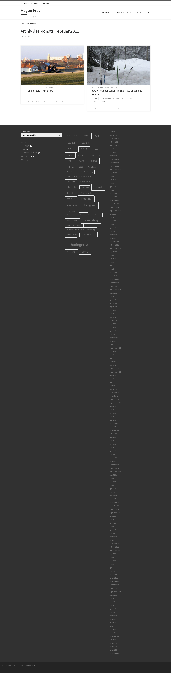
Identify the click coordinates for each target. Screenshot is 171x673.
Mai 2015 (112, 448)
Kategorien (25, 131)
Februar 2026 (114, 135)
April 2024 (113, 187)
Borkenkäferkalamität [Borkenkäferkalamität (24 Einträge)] (80, 176)
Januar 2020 (114, 321)
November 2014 (115, 465)
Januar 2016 (114, 427)
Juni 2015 (113, 444)
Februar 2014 (114, 496)
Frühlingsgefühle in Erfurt (39, 90)
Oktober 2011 (114, 588)
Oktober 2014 (114, 468)
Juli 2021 (112, 296)
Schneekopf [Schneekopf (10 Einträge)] (72, 235)
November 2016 (115, 396)
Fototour (25, 146)
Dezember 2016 (115, 393)
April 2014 (113, 489)
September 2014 (115, 472)
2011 (27, 24)
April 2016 (113, 420)
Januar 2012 (114, 578)
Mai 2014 (112, 485)
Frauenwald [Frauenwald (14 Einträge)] (86, 193)
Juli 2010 (112, 626)
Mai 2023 (112, 224)
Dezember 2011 (115, 581)
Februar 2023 (114, 235)
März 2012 (113, 571)
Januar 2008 (114, 643)
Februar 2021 (114, 303)
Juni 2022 (113, 259)
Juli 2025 (112, 149)
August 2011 (113, 595)
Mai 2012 (112, 564)
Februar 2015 (114, 458)
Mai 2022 (112, 262)
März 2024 (113, 190)
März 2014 (113, 492)
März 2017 (113, 386)
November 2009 (115, 636)
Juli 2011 (112, 599)
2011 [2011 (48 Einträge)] (97, 135)
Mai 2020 (112, 314)
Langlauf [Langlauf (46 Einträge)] (90, 205)
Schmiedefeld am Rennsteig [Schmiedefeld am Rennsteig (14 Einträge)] (81, 230)
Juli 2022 (112, 255)
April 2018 (113, 358)
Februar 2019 (114, 338)
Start (22, 24)
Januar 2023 (114, 238)
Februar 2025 (114, 156)
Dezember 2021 (115, 279)
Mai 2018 (112, 355)
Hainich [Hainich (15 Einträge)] (71, 199)
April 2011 (113, 609)
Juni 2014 (113, 482)
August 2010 (113, 623)
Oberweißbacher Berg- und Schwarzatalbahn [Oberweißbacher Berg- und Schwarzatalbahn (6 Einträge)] (84, 215)
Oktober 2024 (114, 166)
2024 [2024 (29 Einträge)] (71, 167)
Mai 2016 (112, 417)
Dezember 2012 (115, 544)
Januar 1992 (114, 647)
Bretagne (25, 142)
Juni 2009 (113, 640)
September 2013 (115, 513)
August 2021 (113, 293)
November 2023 (115, 204)
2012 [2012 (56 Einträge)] (71, 142)
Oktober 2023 (114, 207)
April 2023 (113, 228)
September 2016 (115, 403)
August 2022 (113, 252)
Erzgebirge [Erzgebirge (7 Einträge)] (71, 193)
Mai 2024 (112, 183)
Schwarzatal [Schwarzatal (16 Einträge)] (89, 235)
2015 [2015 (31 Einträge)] (84, 149)
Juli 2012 (112, 557)
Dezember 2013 (115, 502)
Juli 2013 (112, 520)
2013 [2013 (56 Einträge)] (85, 142)
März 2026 (113, 132)
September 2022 (115, 248)
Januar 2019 (114, 341)
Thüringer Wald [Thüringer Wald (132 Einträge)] (81, 245)
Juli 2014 (112, 478)
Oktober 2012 (114, 547)
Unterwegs (25, 156)
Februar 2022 (114, 272)
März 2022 (113, 269)
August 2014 (113, 475)
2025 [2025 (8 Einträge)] (81, 167)
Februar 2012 (114, 574)
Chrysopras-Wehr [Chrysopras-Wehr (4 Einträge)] (85, 181)
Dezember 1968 (115, 654)
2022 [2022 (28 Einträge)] (82, 161)
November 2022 (115, 241)
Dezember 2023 (115, 200)
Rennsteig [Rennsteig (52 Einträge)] (91, 220)
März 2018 (113, 362)
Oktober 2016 (114, 399)
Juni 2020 (113, 310)
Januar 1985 (114, 650)
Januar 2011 (114, 619)
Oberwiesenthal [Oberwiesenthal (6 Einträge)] (73, 220)
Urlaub (24, 160)
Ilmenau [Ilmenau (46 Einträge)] (86, 198)
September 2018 (115, 348)
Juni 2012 (113, 561)
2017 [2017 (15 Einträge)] (69, 155)
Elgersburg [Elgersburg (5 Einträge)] (85, 187)
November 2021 (115, 283)
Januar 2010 (114, 633)
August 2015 (113, 437)
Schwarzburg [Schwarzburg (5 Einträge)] (71, 239)
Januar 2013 (114, 540)
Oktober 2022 (114, 245)
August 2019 (113, 324)
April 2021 (113, 300)
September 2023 (115, 211)
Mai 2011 (112, 605)
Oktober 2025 (114, 142)
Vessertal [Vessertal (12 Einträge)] (71, 252)
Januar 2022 (114, 276)
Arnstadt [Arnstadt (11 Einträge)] (92, 167)
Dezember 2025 (115, 139)
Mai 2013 (112, 526)
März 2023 (113, 231)
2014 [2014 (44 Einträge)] (71, 149)
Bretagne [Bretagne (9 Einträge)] (71, 182)
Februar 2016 (114, 424)
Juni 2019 (113, 327)
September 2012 (115, 551)
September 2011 (115, 592)
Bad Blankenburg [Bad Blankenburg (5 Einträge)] (87, 172)
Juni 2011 (113, 602)
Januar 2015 (114, 461)
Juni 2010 (113, 629)
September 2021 (115, 290)
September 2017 (115, 372)
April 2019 (113, 331)
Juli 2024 (112, 176)
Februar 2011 (114, 616)
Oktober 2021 (114, 286)
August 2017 (113, 375)
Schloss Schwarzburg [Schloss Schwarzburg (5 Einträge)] (74, 225)
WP (13, 669)
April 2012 (113, 568)
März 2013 (113, 533)
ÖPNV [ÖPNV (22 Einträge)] (84, 251)
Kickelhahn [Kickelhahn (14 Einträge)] (72, 205)
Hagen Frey (12, 666)
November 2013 (115, 506)
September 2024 (115, 169)
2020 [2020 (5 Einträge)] (100, 155)
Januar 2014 (114, 499)
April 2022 (113, 266)
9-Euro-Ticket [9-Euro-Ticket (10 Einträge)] (73, 136)
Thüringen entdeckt (29, 153)
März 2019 (113, 334)
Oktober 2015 (114, 434)
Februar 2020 (114, 317)
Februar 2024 (114, 193)
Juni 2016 (113, 413)
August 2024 (113, 173)
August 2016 (113, 406)
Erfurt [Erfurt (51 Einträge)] (98, 187)
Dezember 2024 (115, 159)
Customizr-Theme (33, 669)
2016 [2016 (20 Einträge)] (96, 149)
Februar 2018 (114, 365)
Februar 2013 (114, 537)
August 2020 (113, 307)
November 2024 (115, 163)
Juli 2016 (112, 410)
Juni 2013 (113, 523)
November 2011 (115, 585)
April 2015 (113, 451)
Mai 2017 (112, 379)
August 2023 (113, 214)
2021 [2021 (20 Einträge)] (70, 161)
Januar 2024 (114, 197)
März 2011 (113, 612)
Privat (23, 149)
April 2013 (113, 530)
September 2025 (115, 145)
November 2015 (115, 430)
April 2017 (113, 382)
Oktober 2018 (114, 345)
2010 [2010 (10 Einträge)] (86, 136)
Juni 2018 (113, 351)
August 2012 (113, 554)
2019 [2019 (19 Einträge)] (91, 155)
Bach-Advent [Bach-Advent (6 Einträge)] (71, 172)
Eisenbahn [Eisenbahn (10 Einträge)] (71, 187)
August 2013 (113, 516)
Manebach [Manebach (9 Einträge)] (71, 211)
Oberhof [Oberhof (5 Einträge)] (83, 211)
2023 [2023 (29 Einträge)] (94, 161)
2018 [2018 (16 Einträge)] (80, 155)
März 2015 (113, 454)
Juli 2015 (112, 441)
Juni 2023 (113, 221)
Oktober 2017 (114, 369)
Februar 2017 (114, 389)
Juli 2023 (112, 218)
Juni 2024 (113, 180)
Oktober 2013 (114, 509)
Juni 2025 (113, 152)
